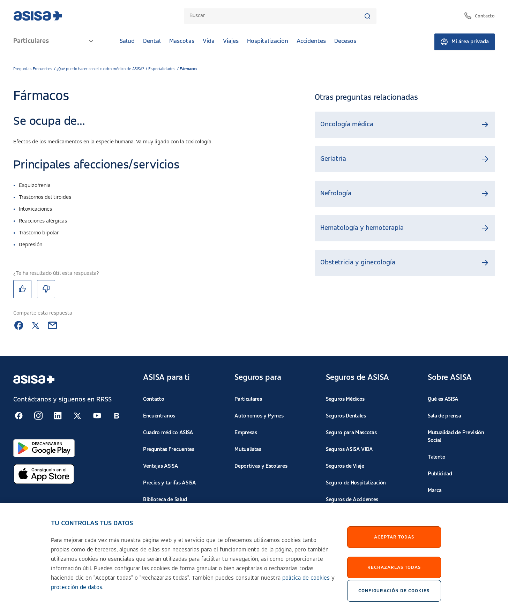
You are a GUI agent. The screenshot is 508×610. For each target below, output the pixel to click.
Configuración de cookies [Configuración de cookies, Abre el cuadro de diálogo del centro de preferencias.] (393, 595)
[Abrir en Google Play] (44, 448)
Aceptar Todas (394, 541)
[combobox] (276, 16)
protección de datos (76, 592)
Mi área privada (464, 42)
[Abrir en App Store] (44, 474)
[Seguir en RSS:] (18, 415)
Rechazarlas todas (394, 572)
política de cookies (306, 583)
